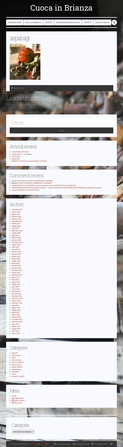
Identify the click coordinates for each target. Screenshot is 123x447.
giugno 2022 (16, 214)
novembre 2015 (17, 319)
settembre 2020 (17, 231)
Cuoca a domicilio (33, 22)
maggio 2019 (16, 245)
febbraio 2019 (16, 252)
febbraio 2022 (16, 217)
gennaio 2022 (16, 219)
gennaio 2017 (16, 294)
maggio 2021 (16, 226)
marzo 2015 (16, 333)
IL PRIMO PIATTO (82, 444)
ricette (48, 22)
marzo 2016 (16, 315)
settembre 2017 (17, 275)
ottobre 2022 (16, 212)
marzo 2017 (16, 289)
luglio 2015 (15, 324)
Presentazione (15, 22)
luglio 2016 (15, 305)
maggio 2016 (16, 310)
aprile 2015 (15, 331)
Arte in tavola (16, 355)
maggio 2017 (16, 284)
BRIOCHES (16, 159)
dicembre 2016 (17, 296)
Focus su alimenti (18, 362)
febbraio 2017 (16, 291)
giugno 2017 (16, 282)
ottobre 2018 (16, 256)
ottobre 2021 (16, 224)
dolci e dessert (17, 360)
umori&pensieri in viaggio (68, 22)
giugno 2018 (16, 259)
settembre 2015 (17, 322)
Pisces (42, 444)
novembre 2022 (17, 210)
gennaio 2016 (16, 317)
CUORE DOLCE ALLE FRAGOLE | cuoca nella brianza (31, 185)
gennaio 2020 (16, 240)
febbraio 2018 (16, 266)
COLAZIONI (16, 156)
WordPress (33, 444)
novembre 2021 (17, 221)
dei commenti (18, 401)
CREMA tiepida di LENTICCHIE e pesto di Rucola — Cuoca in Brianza (36, 188)
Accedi (14, 396)
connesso (18, 106)
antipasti (14, 353)
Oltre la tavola (102, 22)
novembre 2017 (17, 270)
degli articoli (17, 398)
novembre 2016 (17, 298)
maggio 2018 (16, 261)
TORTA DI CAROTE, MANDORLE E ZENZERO (36, 181)
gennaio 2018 (16, 268)
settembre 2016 (17, 303)
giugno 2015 (16, 326)
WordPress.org (17, 403)
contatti (88, 22)
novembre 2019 (17, 242)
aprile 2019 (15, 247)
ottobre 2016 (16, 301)
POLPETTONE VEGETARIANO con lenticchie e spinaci (82, 188)
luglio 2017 (15, 280)
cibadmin (15, 181)
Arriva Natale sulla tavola (20, 152)
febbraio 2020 (16, 238)
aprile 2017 (15, 287)
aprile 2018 (15, 263)
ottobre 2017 (16, 273)
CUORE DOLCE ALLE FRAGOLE (64, 185)
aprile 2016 (15, 312)
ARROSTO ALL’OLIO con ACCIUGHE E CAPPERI (29, 161)
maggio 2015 (16, 329)
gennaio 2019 (16, 254)
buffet (13, 358)
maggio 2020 (16, 233)
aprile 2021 (15, 228)
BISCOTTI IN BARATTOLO (29, 190)
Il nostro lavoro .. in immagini (21, 154)
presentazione (16, 369)
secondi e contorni (18, 376)
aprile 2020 (15, 235)
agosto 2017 (16, 277)
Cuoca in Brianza (61, 7)
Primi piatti (15, 372)
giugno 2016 (16, 308)
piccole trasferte (17, 367)
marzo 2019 (16, 249)
